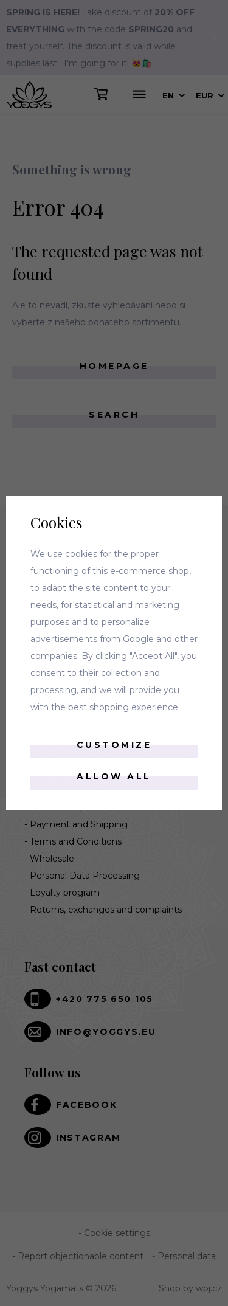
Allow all (114, 776)
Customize (114, 744)
